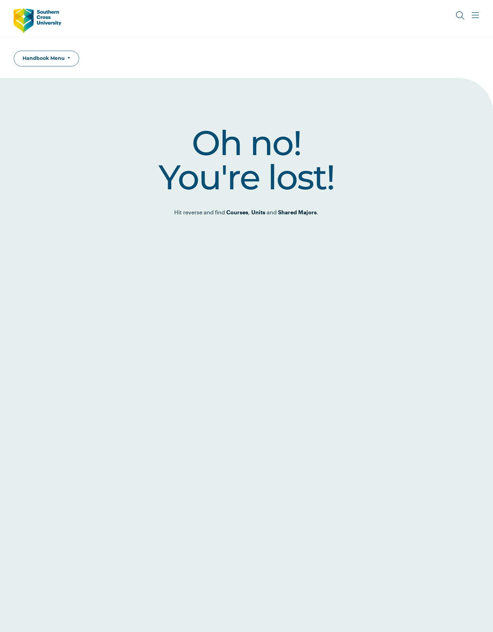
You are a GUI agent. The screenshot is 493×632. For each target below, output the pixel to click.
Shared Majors (297, 212)
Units (258, 212)
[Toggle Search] (460, 15)
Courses (237, 212)
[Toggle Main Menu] (475, 15)
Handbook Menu (44, 58)
